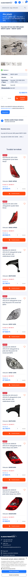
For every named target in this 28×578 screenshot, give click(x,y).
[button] (25, 44)
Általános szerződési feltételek (10, 553)
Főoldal (5, 17)
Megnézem (5, 112)
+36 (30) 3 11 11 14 (7, 541)
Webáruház (12, 17)
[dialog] (14, 567)
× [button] (26, 558)
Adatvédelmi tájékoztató (9, 555)
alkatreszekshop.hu (6, 108)
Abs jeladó (20, 17)
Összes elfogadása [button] (14, 571)
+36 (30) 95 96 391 (7, 539)
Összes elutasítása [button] (14, 575)
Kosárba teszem (20, 98)
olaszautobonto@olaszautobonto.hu (12, 547)
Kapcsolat (5, 551)
